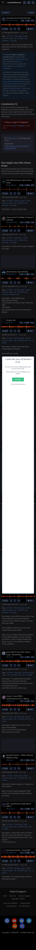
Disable (18, 379)
